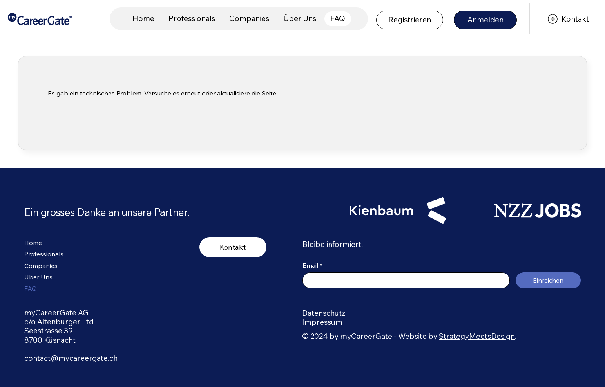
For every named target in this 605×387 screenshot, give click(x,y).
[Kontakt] (567, 18)
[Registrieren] (409, 20)
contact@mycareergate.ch (71, 358)
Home (33, 243)
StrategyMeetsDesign (477, 336)
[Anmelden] (485, 20)
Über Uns (38, 277)
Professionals (43, 254)
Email (312, 265)
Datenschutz (323, 313)
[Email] (404, 280)
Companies (41, 266)
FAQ (30, 288)
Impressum (322, 322)
